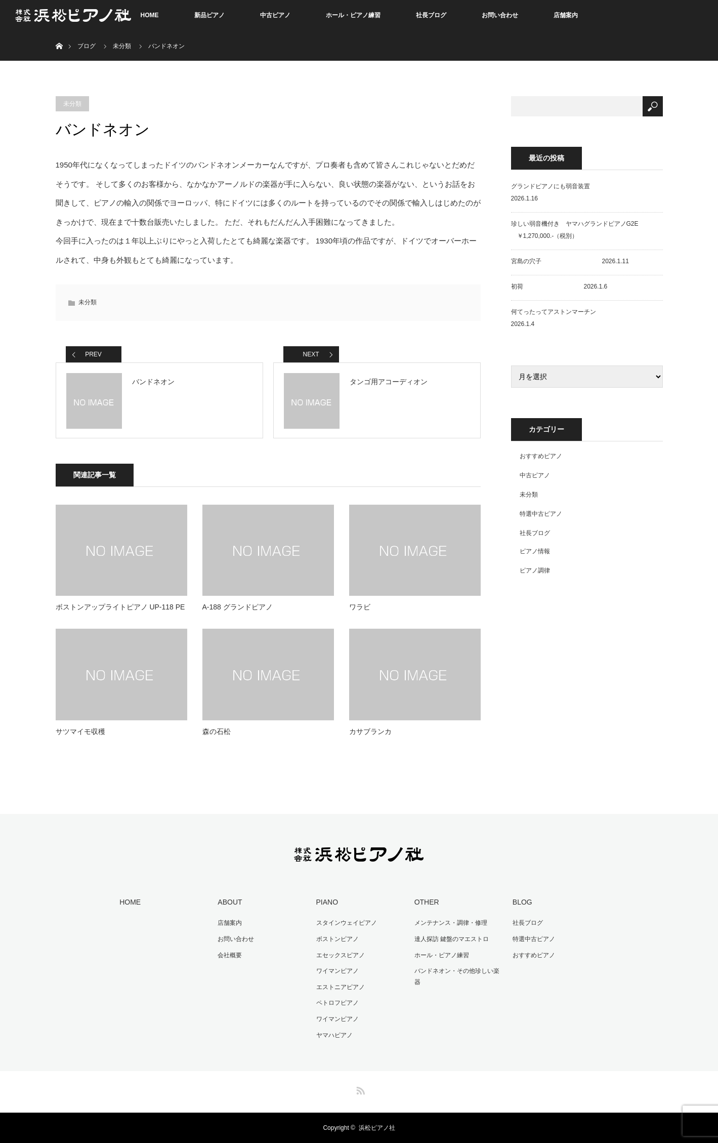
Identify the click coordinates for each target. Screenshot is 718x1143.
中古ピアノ (275, 15)
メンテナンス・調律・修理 (450, 922)
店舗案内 (566, 15)
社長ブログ (431, 15)
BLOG (522, 902)
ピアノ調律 (535, 570)
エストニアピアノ (340, 987)
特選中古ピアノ (541, 513)
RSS (359, 1088)
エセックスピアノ (340, 955)
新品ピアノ (209, 15)
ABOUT (230, 902)
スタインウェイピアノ (346, 922)
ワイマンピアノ (337, 970)
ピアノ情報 (535, 551)
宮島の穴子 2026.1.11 (570, 261)
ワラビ (359, 607)
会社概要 (230, 955)
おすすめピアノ (541, 456)
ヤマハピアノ (334, 1035)
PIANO (327, 902)
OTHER (426, 902)
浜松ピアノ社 (377, 1127)
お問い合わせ (500, 15)
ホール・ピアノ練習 (353, 15)
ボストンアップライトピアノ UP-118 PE (120, 607)
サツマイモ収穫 (80, 731)
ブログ (86, 46)
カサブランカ (370, 731)
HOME (150, 15)
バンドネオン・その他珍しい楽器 (456, 976)
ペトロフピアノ (337, 1002)
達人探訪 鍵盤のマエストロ (451, 939)
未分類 (122, 46)
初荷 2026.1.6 (559, 286)
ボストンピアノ (337, 939)
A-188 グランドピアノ (237, 607)
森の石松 (216, 731)
